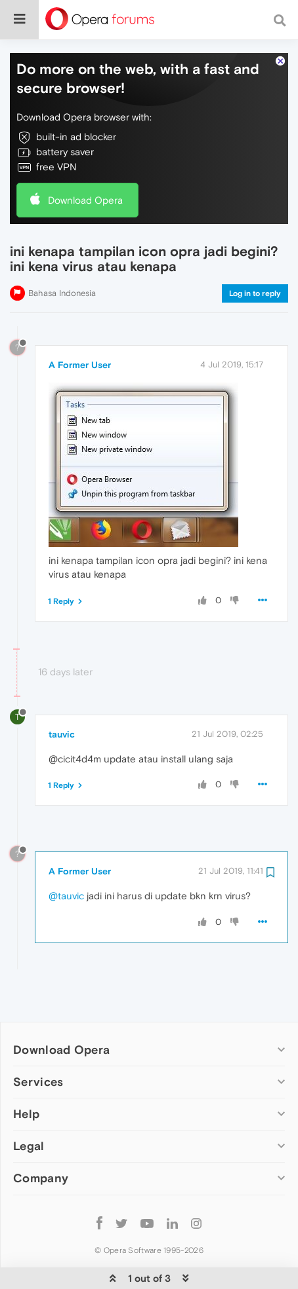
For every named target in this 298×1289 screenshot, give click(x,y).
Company (40, 1141)
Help (26, 1076)
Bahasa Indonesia (62, 255)
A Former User (80, 327)
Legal (29, 1108)
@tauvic (66, 858)
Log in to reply (255, 255)
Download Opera (85, 162)
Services (38, 1044)
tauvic (62, 696)
